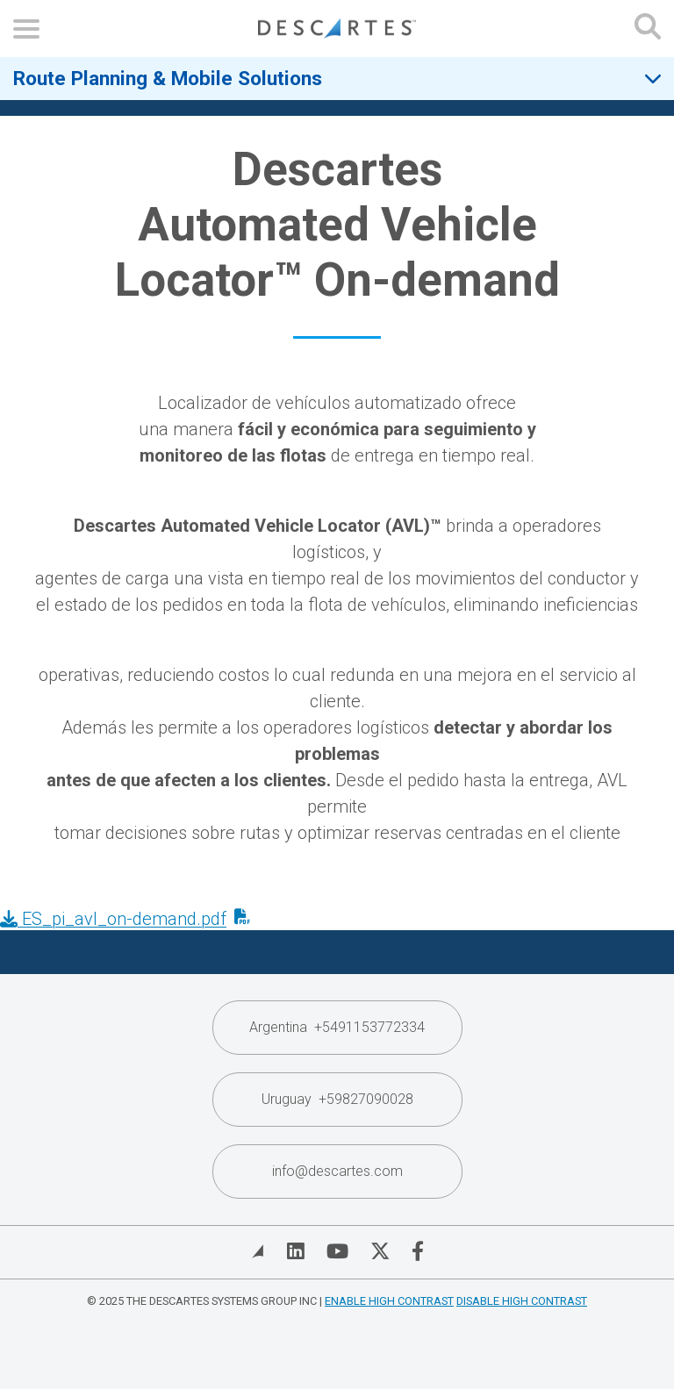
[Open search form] (648, 28)
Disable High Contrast (521, 1301)
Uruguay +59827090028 (337, 1099)
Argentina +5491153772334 (337, 1027)
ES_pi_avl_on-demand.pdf (113, 918)
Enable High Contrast (389, 1301)
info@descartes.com (337, 1171)
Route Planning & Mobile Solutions (167, 78)
